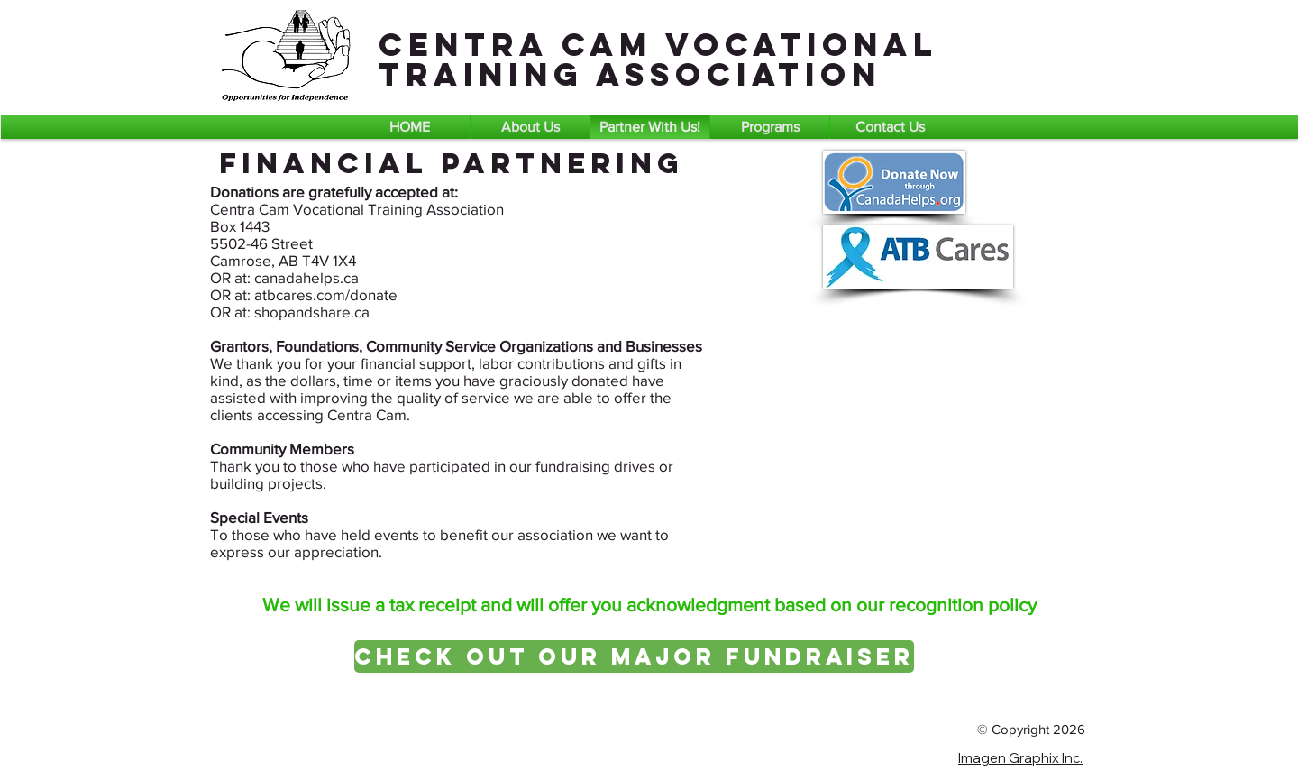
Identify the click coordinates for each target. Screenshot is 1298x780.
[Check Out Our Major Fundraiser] (634, 656)
